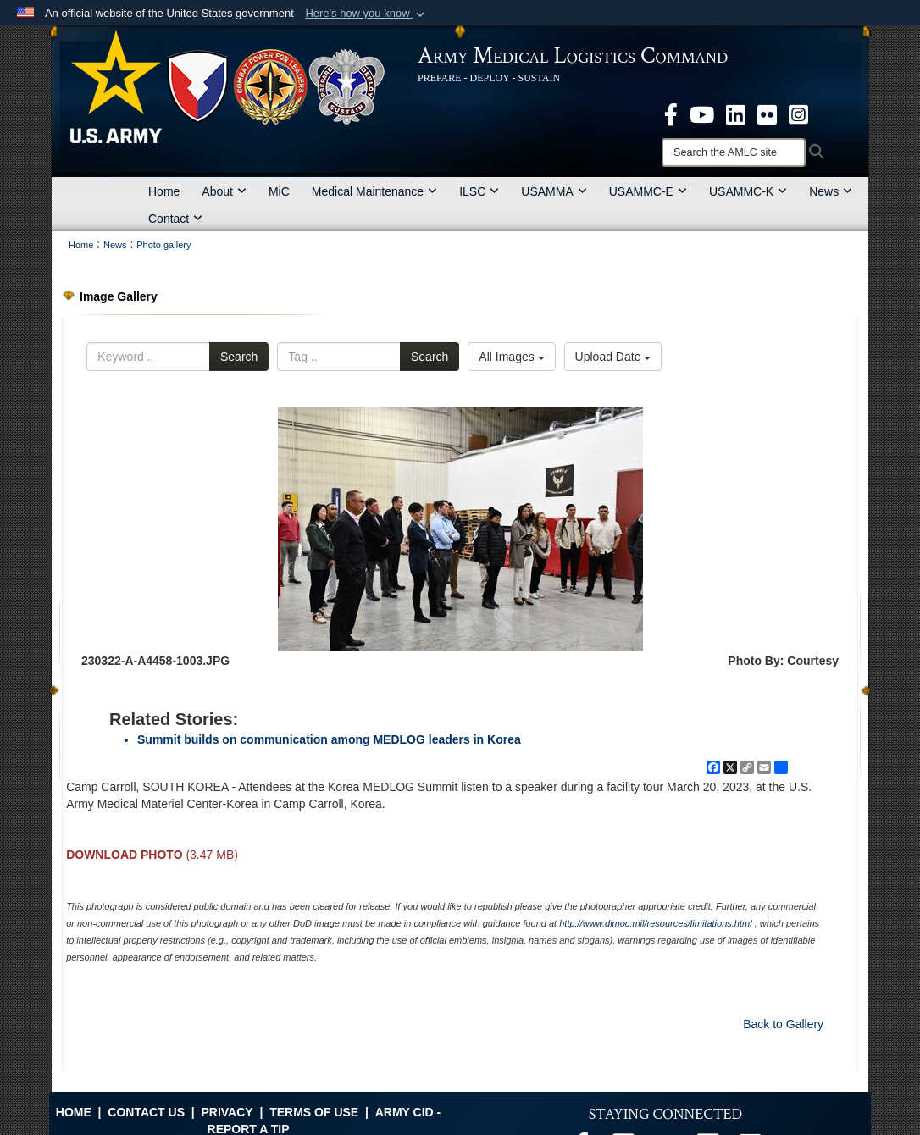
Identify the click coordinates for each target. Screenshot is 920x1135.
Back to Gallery (783, 1024)
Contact (175, 218)
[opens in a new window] (671, 113)
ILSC (479, 191)
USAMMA (553, 191)
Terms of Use (313, 1112)
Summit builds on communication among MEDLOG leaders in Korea (329, 739)
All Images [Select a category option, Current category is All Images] (511, 356)
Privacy (226, 1112)
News (830, 191)
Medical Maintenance (374, 191)
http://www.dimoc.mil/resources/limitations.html (655, 923)
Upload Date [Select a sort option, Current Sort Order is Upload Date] (613, 356)
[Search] (734, 152)
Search (239, 356)
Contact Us (146, 1112)
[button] (366, 13)
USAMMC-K (748, 191)
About (224, 191)
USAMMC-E (648, 191)
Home (164, 191)
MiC (279, 191)
